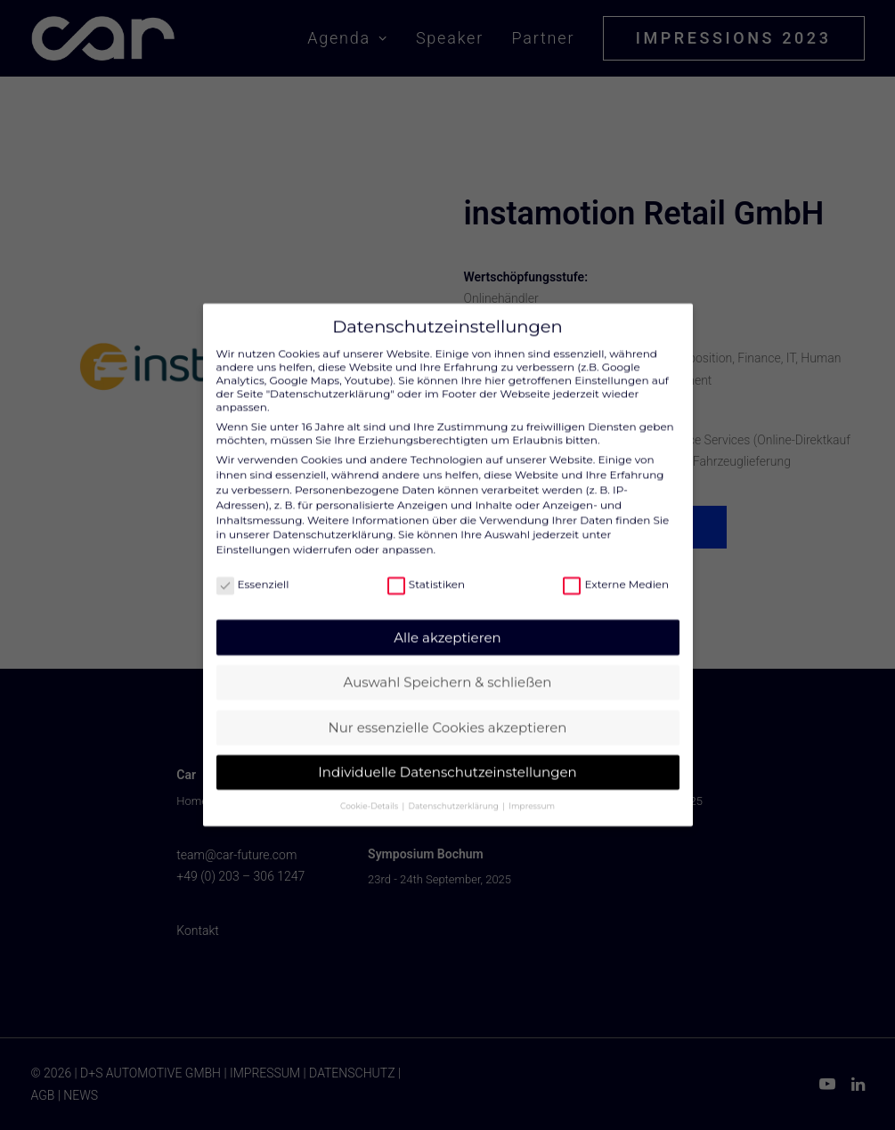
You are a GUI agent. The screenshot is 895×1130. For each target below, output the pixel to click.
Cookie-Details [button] (370, 790)
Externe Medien (616, 568)
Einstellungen (253, 534)
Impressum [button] (532, 790)
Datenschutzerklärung (333, 518)
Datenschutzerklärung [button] (455, 790)
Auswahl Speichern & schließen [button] (448, 666)
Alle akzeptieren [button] (447, 622)
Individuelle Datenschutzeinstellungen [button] (447, 756)
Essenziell (252, 568)
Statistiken (426, 568)
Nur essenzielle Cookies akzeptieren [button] (448, 711)
